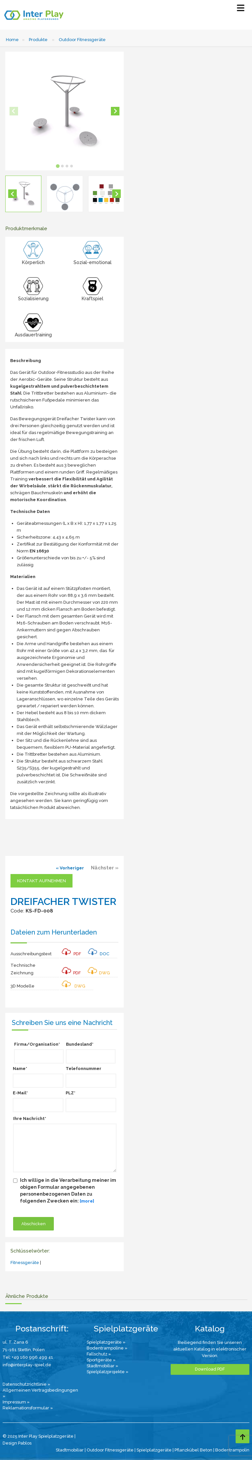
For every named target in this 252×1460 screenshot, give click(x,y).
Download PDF (210, 1369)
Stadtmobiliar (70, 1450)
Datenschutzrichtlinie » (26, 1384)
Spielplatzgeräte (154, 1450)
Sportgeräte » (101, 1359)
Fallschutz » (99, 1353)
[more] (87, 1201)
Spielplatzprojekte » (107, 1371)
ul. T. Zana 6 (15, 1342)
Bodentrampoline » (107, 1348)
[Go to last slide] (12, 193)
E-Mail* (20, 1092)
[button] (23, 194)
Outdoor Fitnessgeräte (82, 39)
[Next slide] (115, 111)
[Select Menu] (240, 9)
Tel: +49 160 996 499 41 (28, 1357)
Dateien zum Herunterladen (53, 932)
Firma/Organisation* (37, 1044)
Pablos (25, 1443)
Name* (20, 1068)
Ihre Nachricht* (29, 1118)
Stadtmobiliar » (102, 1365)
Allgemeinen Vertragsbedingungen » (40, 1393)
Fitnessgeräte (24, 1262)
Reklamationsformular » (28, 1407)
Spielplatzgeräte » (106, 1342)
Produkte (38, 39)
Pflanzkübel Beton (193, 1450)
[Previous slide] (14, 111)
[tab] (57, 166)
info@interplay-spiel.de (27, 1364)
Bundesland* (80, 1044)
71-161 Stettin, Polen (24, 1349)
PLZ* (70, 1092)
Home (12, 39)
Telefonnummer (83, 1068)
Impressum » (16, 1401)
